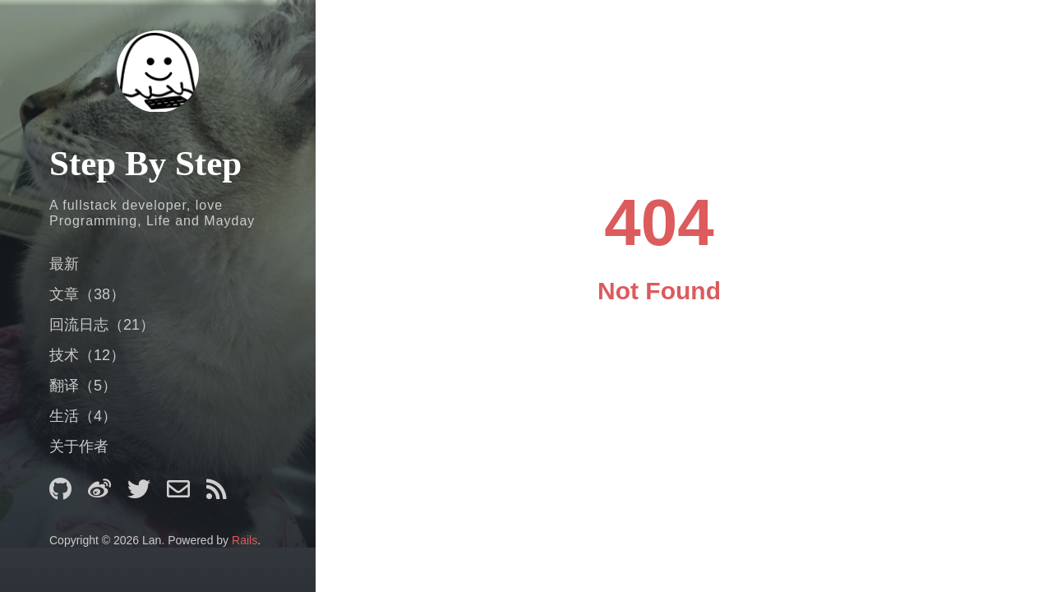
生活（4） (83, 416)
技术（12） (87, 355)
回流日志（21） (102, 325)
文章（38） (87, 294)
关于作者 (78, 446)
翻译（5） (83, 385)
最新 (64, 264)
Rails (244, 540)
